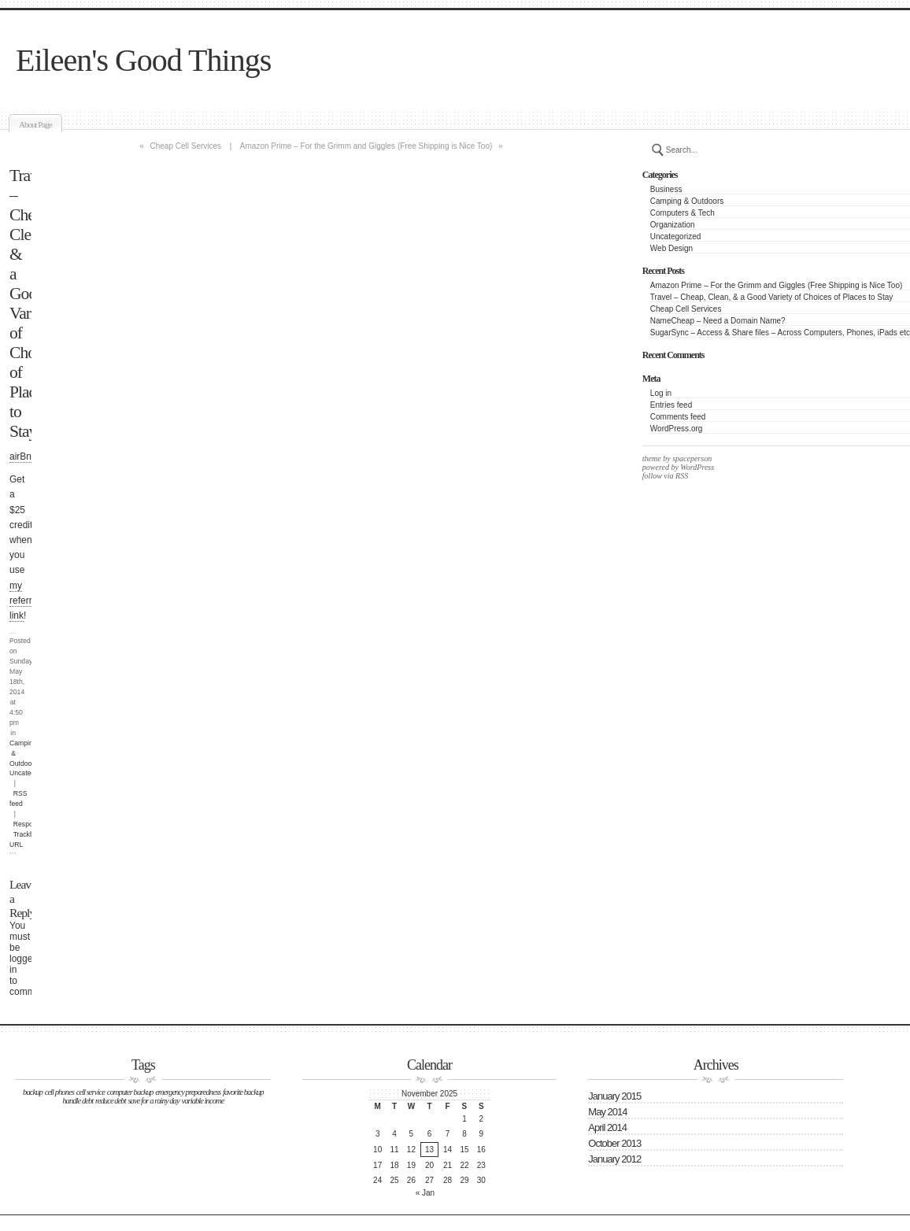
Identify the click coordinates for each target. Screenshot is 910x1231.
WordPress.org (676, 428)
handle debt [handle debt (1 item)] (77, 1100)
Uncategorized (675, 236)
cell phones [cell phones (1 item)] (59, 1092)
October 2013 (614, 1143)
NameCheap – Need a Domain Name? (718, 320)
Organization (672, 224)
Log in (660, 393)
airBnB (23, 456)
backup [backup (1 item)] (33, 1092)
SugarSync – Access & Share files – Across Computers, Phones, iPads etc (780, 332)
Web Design (671, 248)
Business (666, 189)
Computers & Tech (682, 213)
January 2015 (614, 1096)
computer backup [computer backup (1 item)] (130, 1092)
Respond (27, 824)
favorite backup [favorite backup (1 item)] (243, 1092)
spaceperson (691, 458)
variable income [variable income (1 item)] (202, 1100)
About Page (35, 124)
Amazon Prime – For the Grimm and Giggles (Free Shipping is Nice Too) (776, 285)
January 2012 (614, 1159)
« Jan (425, 1192)
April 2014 (607, 1127)
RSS (681, 475)
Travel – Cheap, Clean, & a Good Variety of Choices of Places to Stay (771, 297)
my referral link (24, 600)
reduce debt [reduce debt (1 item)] (110, 1100)
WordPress (696, 467)
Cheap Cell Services (686, 309)
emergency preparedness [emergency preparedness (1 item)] (187, 1092)
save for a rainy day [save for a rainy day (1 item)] (153, 1100)
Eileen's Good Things (143, 60)
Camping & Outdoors (686, 201)
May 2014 (607, 1112)
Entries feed (671, 405)
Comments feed (678, 416)
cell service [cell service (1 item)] (90, 1092)
